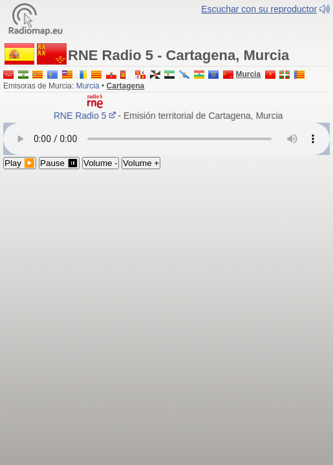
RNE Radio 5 (87, 122)
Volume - (100, 169)
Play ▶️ (20, 169)
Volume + (141, 169)
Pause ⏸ (59, 169)
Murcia (88, 92)
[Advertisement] (166, 272)
